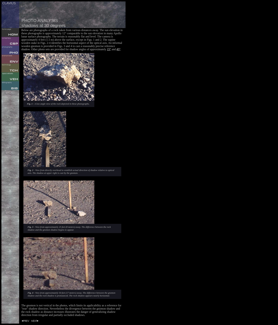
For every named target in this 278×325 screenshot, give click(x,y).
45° (118, 49)
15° (109, 49)
